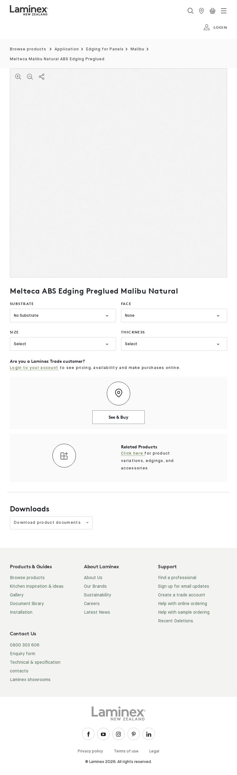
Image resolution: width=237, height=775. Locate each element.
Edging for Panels (105, 49)
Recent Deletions (175, 621)
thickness (133, 332)
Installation (21, 612)
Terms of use (126, 751)
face (126, 303)
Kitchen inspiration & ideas (37, 586)
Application (67, 49)
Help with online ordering (182, 604)
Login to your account (34, 368)
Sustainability (97, 595)
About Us (93, 578)
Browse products (28, 49)
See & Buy (118, 417)
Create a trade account (181, 595)
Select (20, 344)
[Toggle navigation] (223, 10)
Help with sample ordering (184, 612)
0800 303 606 (25, 645)
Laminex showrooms (30, 680)
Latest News (97, 612)
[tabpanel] (118, 173)
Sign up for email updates (183, 586)
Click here (132, 453)
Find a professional (177, 578)
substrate (22, 303)
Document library (27, 604)
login (215, 27)
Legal (154, 751)
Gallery (16, 595)
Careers (92, 604)
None (130, 316)
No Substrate (26, 316)
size (14, 332)
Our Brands (95, 586)
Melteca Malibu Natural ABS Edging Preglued (57, 59)
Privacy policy (90, 751)
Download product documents (51, 523)
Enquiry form (22, 654)
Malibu (137, 49)
